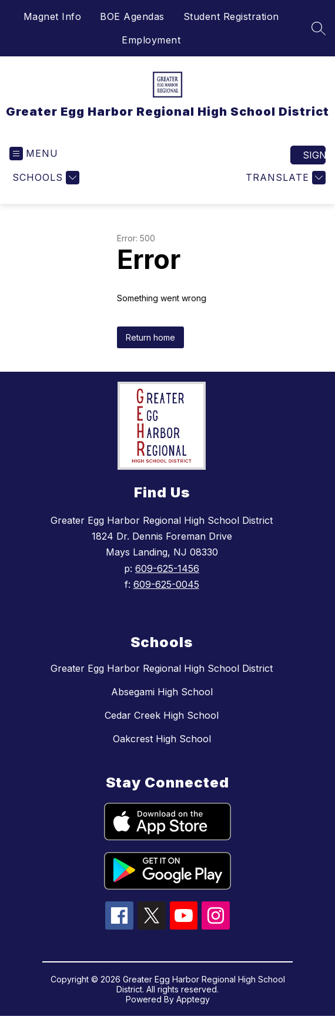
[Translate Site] (284, 177)
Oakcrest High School (162, 739)
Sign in (314, 155)
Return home (150, 337)
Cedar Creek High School (162, 715)
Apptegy (193, 999)
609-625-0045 (166, 584)
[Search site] (318, 28)
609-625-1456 (167, 568)
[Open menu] (33, 153)
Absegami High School (162, 692)
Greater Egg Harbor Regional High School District (162, 668)
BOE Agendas (132, 16)
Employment (151, 40)
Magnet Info (53, 16)
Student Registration (231, 16)
